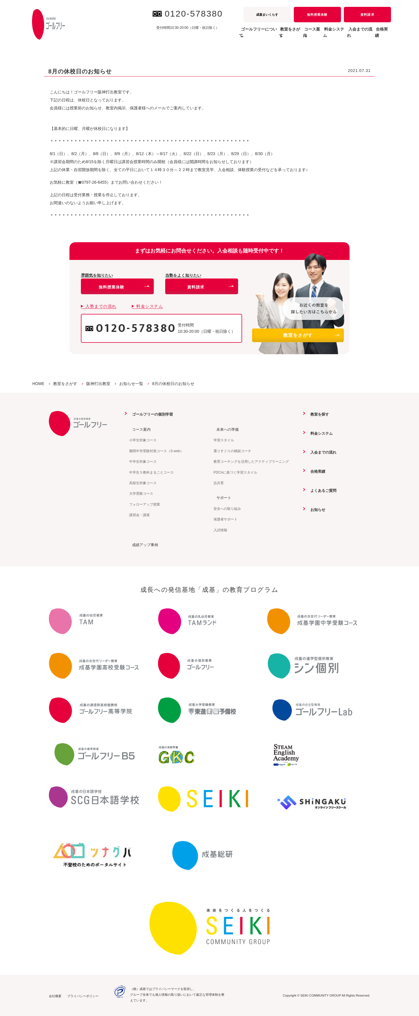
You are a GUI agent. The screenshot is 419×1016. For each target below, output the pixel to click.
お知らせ (316, 509)
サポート (222, 497)
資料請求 (367, 14)
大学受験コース (141, 493)
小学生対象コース (143, 440)
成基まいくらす (267, 14)
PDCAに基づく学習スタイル (235, 472)
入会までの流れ (348, 35)
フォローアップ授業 (144, 504)
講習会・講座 (139, 515)
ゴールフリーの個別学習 (151, 414)
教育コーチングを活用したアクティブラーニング (251, 461)
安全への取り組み (227, 508)
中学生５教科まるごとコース (151, 472)
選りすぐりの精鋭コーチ (232, 451)
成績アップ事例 (143, 544)
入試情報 (220, 530)
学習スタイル (224, 440)
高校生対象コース (143, 483)
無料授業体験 (317, 14)
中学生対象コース (143, 461)
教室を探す (318, 414)
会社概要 (55, 995)
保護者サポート (226, 519)
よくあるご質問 (322, 490)
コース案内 (139, 429)
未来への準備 (226, 429)
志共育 (219, 483)
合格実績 (379, 35)
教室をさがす (311, 335)
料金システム (314, 35)
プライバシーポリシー (83, 995)
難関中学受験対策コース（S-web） (156, 451)
